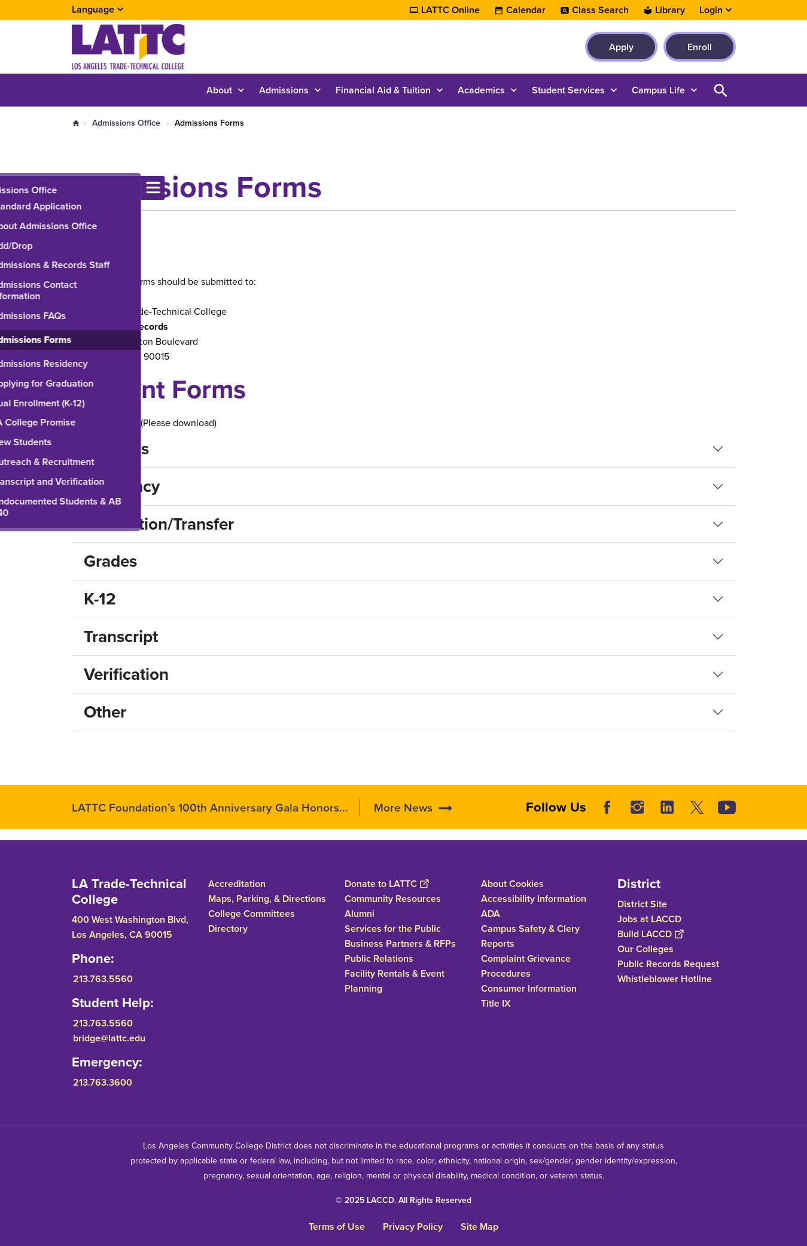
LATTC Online (450, 10)
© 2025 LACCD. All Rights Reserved (403, 1200)
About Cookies (512, 884)
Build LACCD (650, 934)
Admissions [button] (284, 90)
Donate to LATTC (386, 884)
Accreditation (237, 884)
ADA (490, 913)
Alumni (359, 913)
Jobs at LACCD (649, 919)
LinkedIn (667, 807)
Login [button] (711, 10)
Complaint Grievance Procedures (526, 966)
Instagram (637, 807)
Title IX (496, 1003)
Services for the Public (393, 928)
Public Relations (379, 958)
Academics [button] (481, 90)
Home (76, 123)
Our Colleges (645, 949)
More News (403, 807)
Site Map (479, 1226)
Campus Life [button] (658, 90)
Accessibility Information (533, 898)
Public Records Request (668, 964)
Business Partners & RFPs (400, 943)
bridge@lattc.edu (109, 1038)
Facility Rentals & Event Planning (394, 981)
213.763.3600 (102, 1082)
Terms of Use (337, 1226)
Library (670, 10)
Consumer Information (529, 988)
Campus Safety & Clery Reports (530, 936)
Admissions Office (126, 123)
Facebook (607, 807)
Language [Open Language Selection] (93, 9)
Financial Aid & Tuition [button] (383, 90)
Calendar (526, 10)
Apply (621, 47)
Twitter (697, 807)
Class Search (600, 10)
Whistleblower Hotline (664, 979)
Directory (228, 928)
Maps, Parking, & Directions (267, 898)
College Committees (251, 913)
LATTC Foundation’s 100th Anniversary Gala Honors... (210, 807)
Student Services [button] (568, 90)
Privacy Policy (413, 1226)
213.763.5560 (103, 979)
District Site (642, 904)
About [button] (219, 90)
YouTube (727, 807)
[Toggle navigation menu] (12, 188)
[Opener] (795, 803)
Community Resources (393, 898)
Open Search (721, 90)
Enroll (699, 47)
